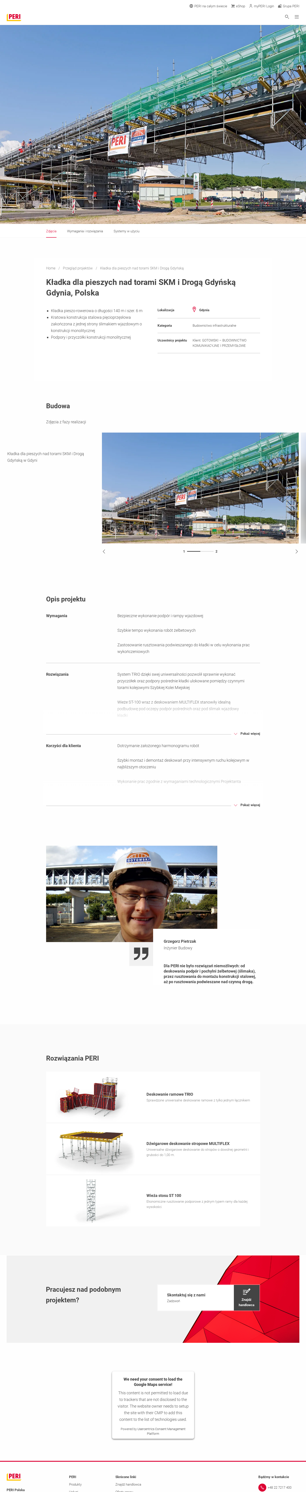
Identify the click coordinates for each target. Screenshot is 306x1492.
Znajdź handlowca (128, 1486)
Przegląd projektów (78, 268)
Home (51, 268)
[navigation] (208, 1299)
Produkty (75, 1486)
